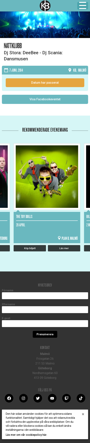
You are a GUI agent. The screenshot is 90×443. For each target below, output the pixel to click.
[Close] (83, 414)
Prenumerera (45, 334)
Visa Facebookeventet (45, 99)
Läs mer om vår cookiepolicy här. (26, 434)
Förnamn (7, 290)
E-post (6, 318)
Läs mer (64, 248)
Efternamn (8, 304)
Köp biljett (30, 248)
